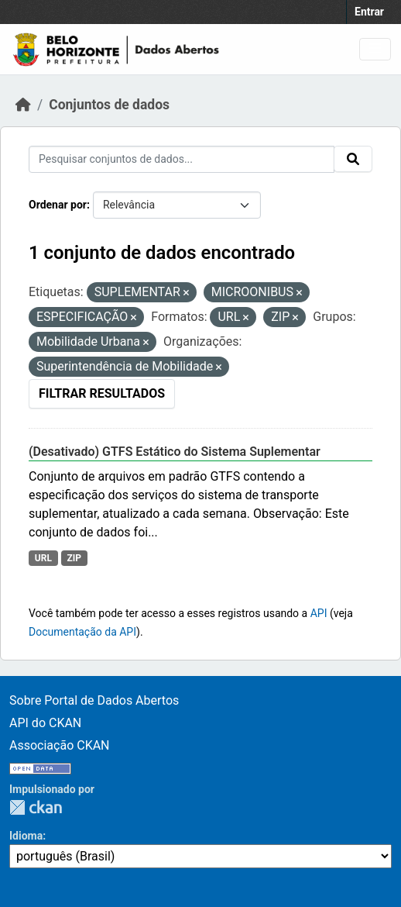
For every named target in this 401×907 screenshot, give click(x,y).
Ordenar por (58, 204)
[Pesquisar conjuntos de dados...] (181, 159)
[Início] (23, 104)
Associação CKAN (59, 745)
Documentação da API (82, 632)
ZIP (74, 558)
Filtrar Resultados (102, 393)
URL (43, 558)
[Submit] (353, 159)
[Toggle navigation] (375, 49)
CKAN (35, 807)
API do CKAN (45, 723)
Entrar (369, 11)
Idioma (26, 835)
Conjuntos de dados (109, 104)
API (318, 613)
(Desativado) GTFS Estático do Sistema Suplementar (174, 451)
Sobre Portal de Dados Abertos (94, 700)
